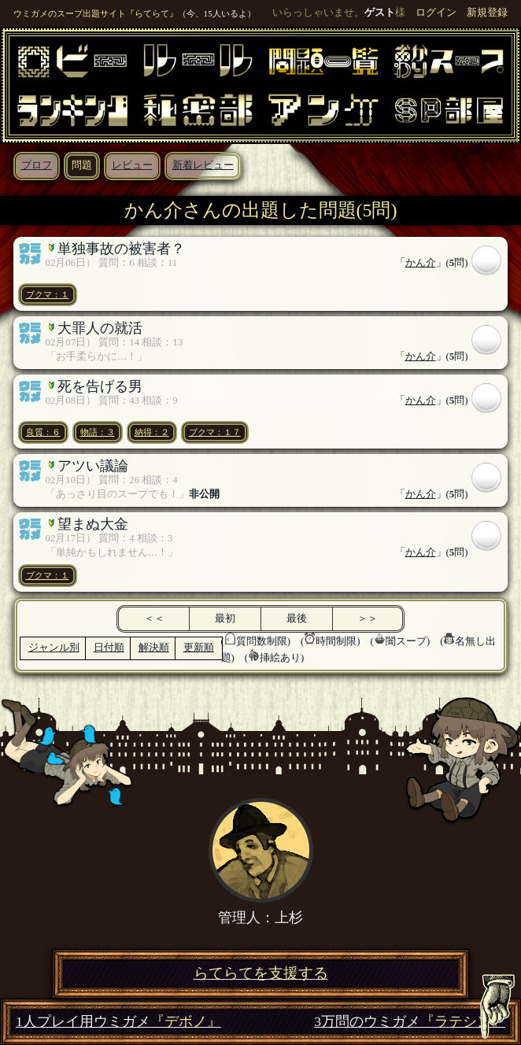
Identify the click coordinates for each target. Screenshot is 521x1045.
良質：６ (43, 432)
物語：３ (97, 432)
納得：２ (152, 432)
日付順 (109, 647)
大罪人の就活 (99, 328)
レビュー (132, 165)
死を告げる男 (99, 386)
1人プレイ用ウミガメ (118, 1021)
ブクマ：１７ (215, 432)
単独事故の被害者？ (121, 249)
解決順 (154, 647)
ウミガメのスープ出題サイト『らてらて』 (95, 13)
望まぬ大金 (92, 524)
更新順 (198, 647)
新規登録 (487, 12)
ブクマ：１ (47, 294)
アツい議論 (92, 466)
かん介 (420, 262)
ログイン (436, 12)
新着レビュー (203, 165)
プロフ (36, 165)
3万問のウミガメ (409, 1021)
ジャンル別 (53, 647)
